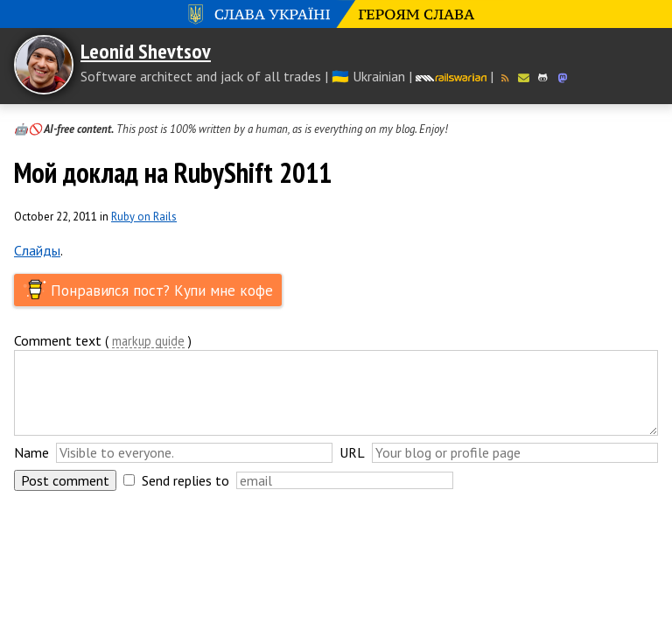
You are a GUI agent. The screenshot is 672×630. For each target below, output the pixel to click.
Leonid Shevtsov (145, 51)
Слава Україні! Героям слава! (336, 14)
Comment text (58, 340)
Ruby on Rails (144, 216)
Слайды (37, 250)
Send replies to (185, 480)
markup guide (148, 341)
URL (352, 452)
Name (31, 452)
